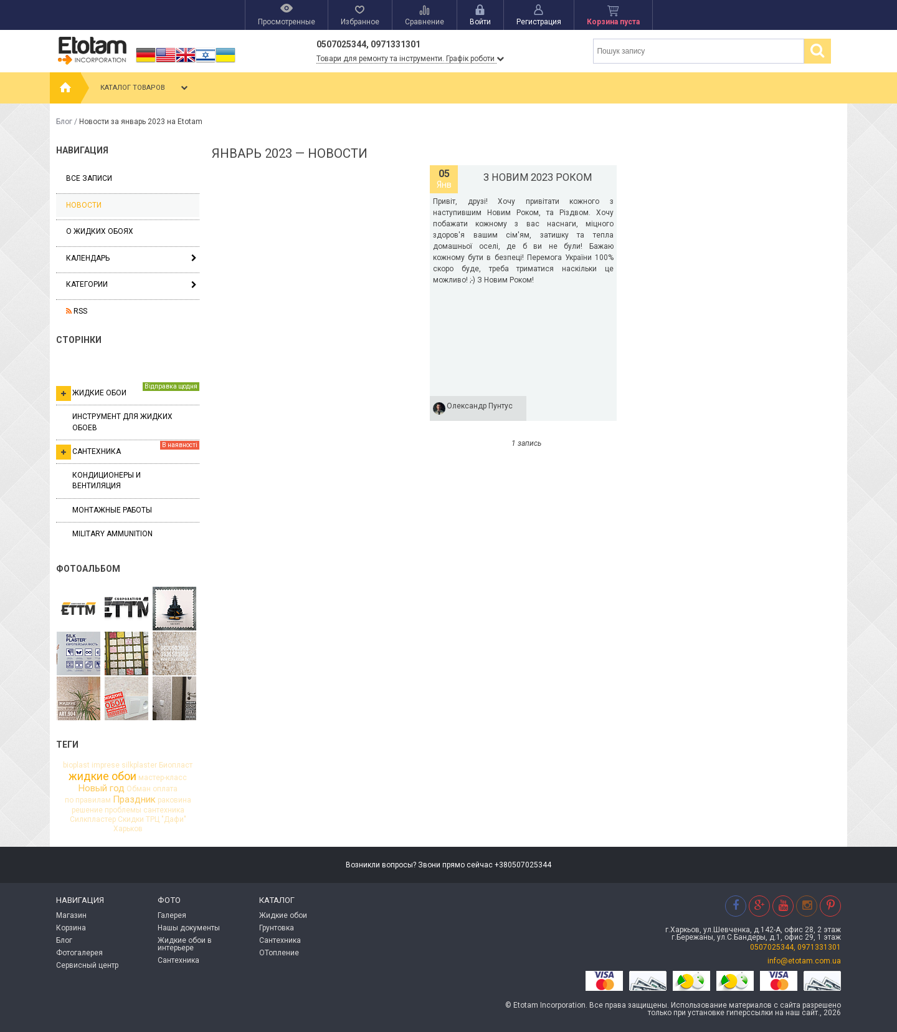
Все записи (89, 178)
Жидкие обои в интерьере (185, 944)
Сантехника (127, 450)
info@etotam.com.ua (804, 961)
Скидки (131, 819)
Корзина (71, 927)
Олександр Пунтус (480, 406)
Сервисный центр (87, 965)
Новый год (101, 788)
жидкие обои (102, 776)
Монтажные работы (112, 510)
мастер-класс (162, 777)
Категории (87, 284)
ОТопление (279, 952)
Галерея (172, 915)
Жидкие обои (127, 391)
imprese (106, 765)
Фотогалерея (79, 952)
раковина (174, 800)
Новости (84, 205)
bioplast (76, 765)
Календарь (88, 258)
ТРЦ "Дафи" (166, 819)
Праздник (134, 799)
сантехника (163, 810)
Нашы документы (189, 927)
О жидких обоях (99, 231)
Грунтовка (276, 927)
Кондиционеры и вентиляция (106, 480)
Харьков (128, 828)
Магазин (71, 915)
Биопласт (175, 765)
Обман (138, 789)
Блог (64, 121)
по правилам (88, 800)
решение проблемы (106, 810)
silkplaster (139, 765)
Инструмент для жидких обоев (122, 422)
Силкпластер (93, 819)
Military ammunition (112, 533)
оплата (165, 789)
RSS (76, 311)
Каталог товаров (145, 88)
